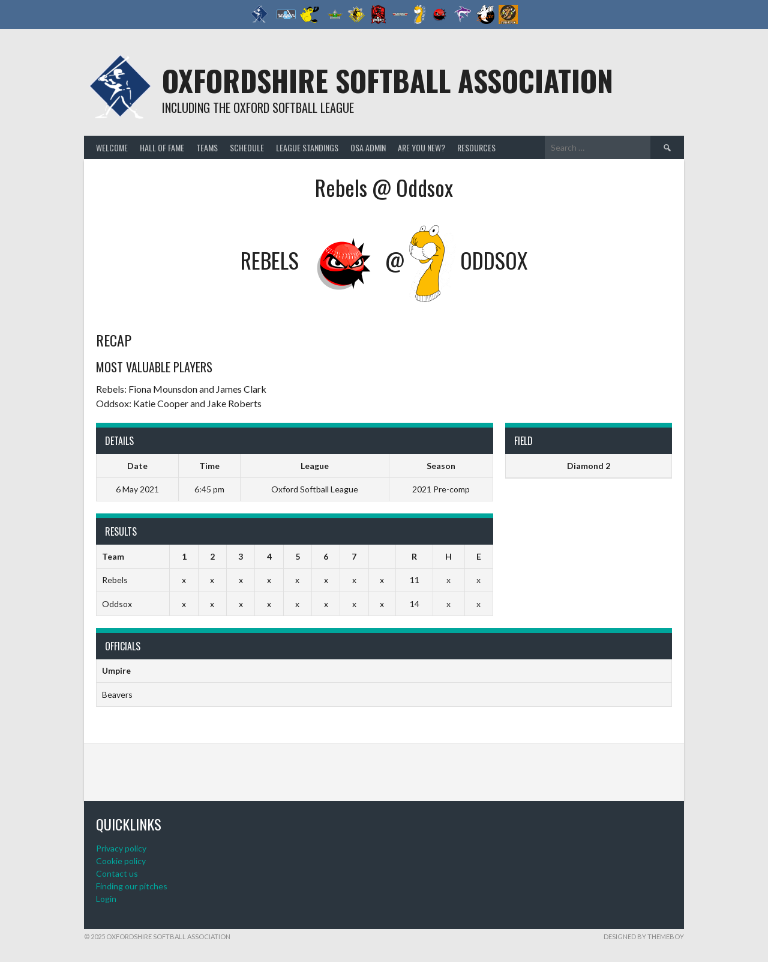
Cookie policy (121, 861)
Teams (207, 147)
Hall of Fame (162, 147)
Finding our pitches (131, 886)
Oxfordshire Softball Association (387, 80)
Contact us (117, 873)
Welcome (112, 147)
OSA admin (368, 147)
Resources (476, 147)
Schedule (247, 147)
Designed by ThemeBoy (644, 936)
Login (106, 899)
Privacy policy (121, 848)
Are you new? (421, 147)
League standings (307, 147)
